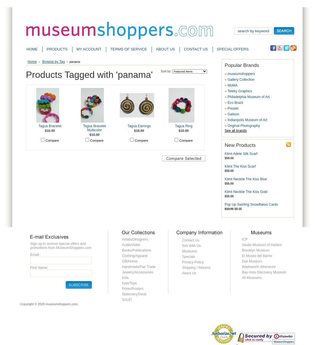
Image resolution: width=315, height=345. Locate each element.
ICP (245, 239)
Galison (233, 114)
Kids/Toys (129, 283)
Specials (188, 257)
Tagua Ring (183, 126)
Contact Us (190, 240)
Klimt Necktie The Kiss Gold (246, 192)
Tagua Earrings (139, 126)
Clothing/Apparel (135, 256)
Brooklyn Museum (256, 250)
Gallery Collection (241, 80)
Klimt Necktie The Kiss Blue (246, 179)
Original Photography (244, 126)
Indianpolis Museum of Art (247, 120)
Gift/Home (130, 261)
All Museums (252, 278)
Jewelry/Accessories (137, 272)
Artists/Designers (135, 239)
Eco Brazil (235, 103)
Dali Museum (252, 261)
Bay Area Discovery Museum (264, 272)
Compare (52, 140)
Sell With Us (191, 246)
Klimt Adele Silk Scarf (241, 154)
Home (32, 62)
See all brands (236, 131)
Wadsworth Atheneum (259, 267)
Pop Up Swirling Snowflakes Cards (251, 204)
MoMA (233, 85)
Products (57, 49)
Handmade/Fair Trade (139, 267)
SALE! (127, 300)
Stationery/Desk (134, 294)
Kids (125, 278)
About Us (189, 273)
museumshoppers (241, 74)
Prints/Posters (133, 289)
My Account (89, 49)
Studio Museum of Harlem (262, 245)
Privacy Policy (193, 262)
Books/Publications (136, 250)
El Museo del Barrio (257, 256)
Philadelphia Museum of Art (249, 97)
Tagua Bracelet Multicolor (94, 128)
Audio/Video (131, 245)
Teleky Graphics (240, 91)
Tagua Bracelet (49, 126)
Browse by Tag (53, 62)
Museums (189, 251)
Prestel (233, 108)
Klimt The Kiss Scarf (240, 166)
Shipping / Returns (196, 268)
